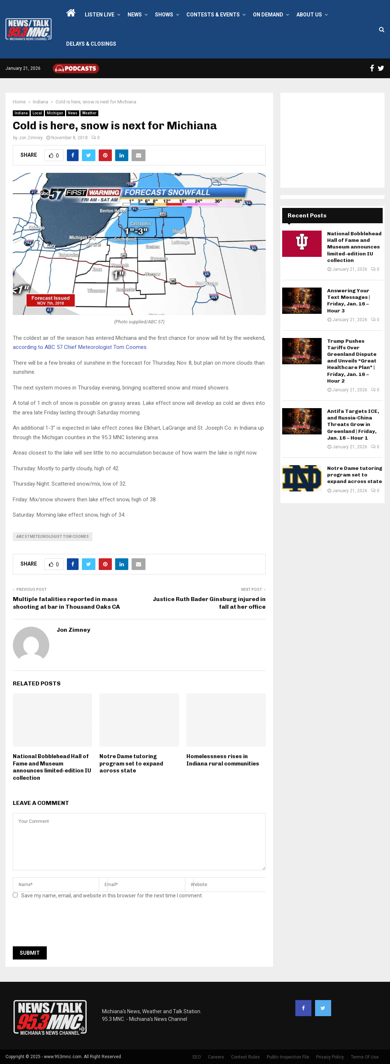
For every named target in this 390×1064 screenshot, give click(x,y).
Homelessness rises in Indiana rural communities (222, 760)
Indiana (21, 113)
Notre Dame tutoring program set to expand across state (131, 763)
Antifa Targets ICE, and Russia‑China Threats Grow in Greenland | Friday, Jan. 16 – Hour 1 (353, 424)
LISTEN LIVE (99, 15)
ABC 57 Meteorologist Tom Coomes (52, 537)
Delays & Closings (91, 44)
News (135, 15)
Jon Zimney (31, 137)
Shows (164, 15)
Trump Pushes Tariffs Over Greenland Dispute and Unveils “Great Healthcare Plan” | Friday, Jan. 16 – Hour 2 (351, 361)
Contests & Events (213, 15)
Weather (89, 113)
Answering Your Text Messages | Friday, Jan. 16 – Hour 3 (348, 301)
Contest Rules (245, 1057)
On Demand (268, 15)
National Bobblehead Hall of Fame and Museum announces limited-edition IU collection (52, 767)
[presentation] (68, 925)
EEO (197, 1057)
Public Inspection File (288, 1057)
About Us (309, 15)
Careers (216, 1057)
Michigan (55, 113)
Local (37, 113)
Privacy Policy (330, 1057)
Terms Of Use (365, 1057)
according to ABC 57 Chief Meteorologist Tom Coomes (80, 347)
